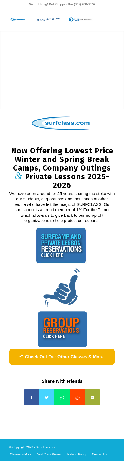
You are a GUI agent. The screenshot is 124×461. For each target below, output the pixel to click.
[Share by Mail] (92, 397)
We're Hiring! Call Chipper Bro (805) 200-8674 (62, 4)
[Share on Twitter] (46, 397)
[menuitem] (20, 454)
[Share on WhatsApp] (62, 397)
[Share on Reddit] (77, 397)
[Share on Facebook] (31, 397)
